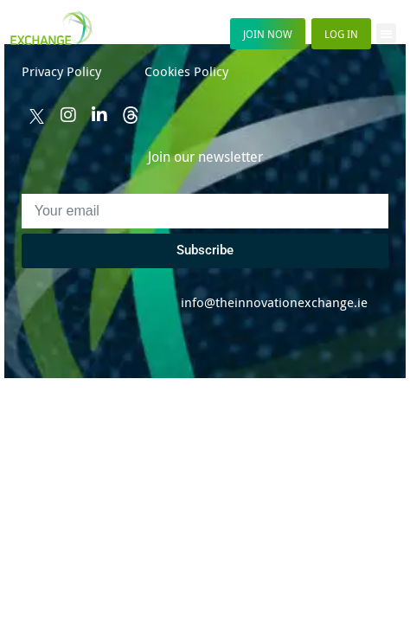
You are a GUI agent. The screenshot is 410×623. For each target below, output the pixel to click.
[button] (386, 33)
